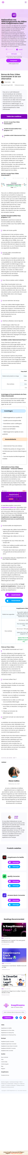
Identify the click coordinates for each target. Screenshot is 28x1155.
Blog (2, 1066)
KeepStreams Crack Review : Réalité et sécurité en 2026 (14, 966)
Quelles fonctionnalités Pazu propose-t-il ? (12, 129)
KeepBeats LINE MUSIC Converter (8, 1048)
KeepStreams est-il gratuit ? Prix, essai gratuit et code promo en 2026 (13, 941)
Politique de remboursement (7, 1087)
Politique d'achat (20, 1085)
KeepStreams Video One (8, 507)
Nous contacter (4, 1057)
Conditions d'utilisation (11, 1085)
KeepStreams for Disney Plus (7, 1032)
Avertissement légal (14, 1082)
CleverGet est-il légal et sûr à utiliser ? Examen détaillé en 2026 (14, 991)
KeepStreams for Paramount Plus (8, 1035)
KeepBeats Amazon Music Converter (9, 1046)
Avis (3, 938)
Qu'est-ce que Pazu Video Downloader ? (12, 123)
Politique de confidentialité (7, 1083)
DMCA (20, 1082)
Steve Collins (8, 82)
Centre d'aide (4, 1061)
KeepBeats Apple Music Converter (8, 1043)
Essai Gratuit (13, 595)
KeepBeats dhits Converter (7, 1050)
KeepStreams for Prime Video (7, 1030)
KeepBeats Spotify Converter (7, 1041)
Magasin (3, 1068)
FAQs (2, 1059)
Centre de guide (4, 1064)
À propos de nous (5, 1075)
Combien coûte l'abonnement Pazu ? (15, 136)
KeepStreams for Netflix (6, 1028)
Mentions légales (5, 1082)
